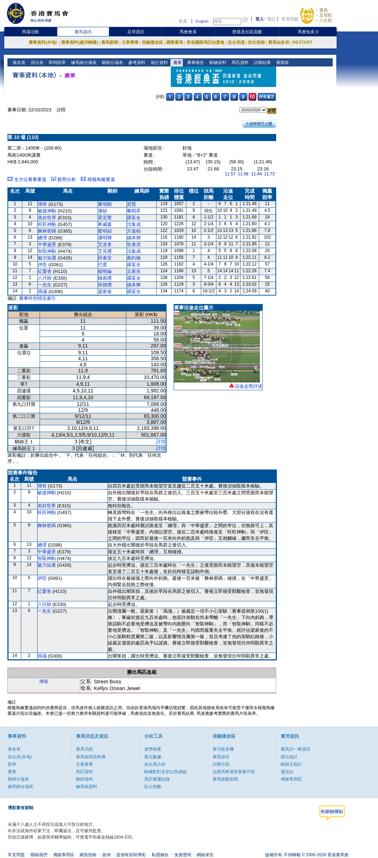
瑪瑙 (42, 291)
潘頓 (102, 211)
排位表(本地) (20, 756)
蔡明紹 (105, 231)
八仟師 (45, 278)
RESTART (302, 42)
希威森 (105, 224)
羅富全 (134, 217)
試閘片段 (221, 764)
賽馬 (323, 10)
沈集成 (134, 224)
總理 (42, 237)
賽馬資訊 (83, 31)
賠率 (12, 764)
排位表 (36, 62)
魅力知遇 (47, 258)
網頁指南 (88, 854)
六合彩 (325, 20)
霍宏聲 (105, 217)
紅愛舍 (45, 271)
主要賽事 (130, 42)
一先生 (45, 284)
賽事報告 (195, 62)
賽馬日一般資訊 (295, 749)
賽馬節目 (221, 756)
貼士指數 (152, 786)
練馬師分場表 (83, 62)
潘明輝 (105, 237)
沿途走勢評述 (248, 386)
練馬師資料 (86, 786)
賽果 (176, 62)
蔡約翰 (134, 258)
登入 (259, 19)
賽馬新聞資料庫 (91, 756)
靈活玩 (287, 771)
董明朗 (105, 204)
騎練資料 (217, 62)
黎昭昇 (134, 211)
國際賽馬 (174, 42)
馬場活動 (30, 31)
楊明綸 (105, 271)
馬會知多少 (308, 31)
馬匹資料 (239, 62)
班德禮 (105, 284)
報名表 (18, 62)
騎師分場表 (112, 62)
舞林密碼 (47, 231)
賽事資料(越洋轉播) (79, 42)
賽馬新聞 (109, 42)
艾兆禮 (105, 251)
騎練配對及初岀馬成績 (165, 771)
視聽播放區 (152, 42)
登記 (271, 19)
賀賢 (131, 204)
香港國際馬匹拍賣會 (205, 42)
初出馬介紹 (154, 764)
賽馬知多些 (278, 42)
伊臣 (42, 264)
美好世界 (47, 217)
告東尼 (134, 244)
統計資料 (159, 62)
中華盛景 (47, 244)
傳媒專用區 (291, 779)
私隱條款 (160, 854)
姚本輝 (134, 237)
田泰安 (105, 258)
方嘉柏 (134, 231)
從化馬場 (236, 42)
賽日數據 (152, 756)
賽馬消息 (84, 749)
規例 (106, 854)
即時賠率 (57, 62)
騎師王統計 (291, 764)
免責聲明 (182, 854)
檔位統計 (289, 756)
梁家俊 (105, 291)
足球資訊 (135, 31)
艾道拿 (105, 244)
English (202, 21)
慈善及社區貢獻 (247, 31)
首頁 (183, 21)
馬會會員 (188, 31)
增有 (42, 204)
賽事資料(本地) (43, 42)
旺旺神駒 (47, 224)
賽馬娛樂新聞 (225, 779)
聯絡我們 (38, 854)
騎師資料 (84, 779)
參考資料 (136, 62)
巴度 (102, 264)
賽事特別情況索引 (37, 298)
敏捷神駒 (47, 211)
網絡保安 (205, 854)
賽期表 (282, 62)
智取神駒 (47, 251)
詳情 (161, 441)
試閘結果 (261, 62)
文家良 (134, 271)
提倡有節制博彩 (131, 854)
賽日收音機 (223, 749)
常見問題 (289, 19)
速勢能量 (152, 749)
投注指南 (256, 42)
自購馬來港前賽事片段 (234, 771)
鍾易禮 (105, 278)
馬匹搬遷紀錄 (157, 779)
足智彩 (325, 15)
